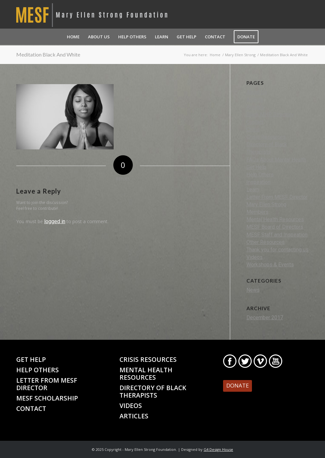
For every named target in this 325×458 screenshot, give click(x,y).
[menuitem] (73, 37)
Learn (252, 189)
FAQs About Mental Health (276, 160)
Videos (254, 257)
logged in (54, 221)
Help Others (260, 175)
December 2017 (264, 317)
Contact (255, 122)
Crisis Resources (266, 137)
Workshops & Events (270, 264)
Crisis (253, 129)
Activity (254, 99)
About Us (256, 92)
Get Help (256, 167)
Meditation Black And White (48, 54)
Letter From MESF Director (276, 197)
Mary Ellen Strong (266, 204)
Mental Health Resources (275, 219)
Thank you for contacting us (277, 250)
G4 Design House (218, 449)
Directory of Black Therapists (152, 391)
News (253, 290)
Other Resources (265, 242)
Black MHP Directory (270, 114)
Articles (255, 107)
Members (257, 212)
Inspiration (258, 182)
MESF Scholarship (47, 398)
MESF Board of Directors (274, 227)
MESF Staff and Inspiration (276, 235)
